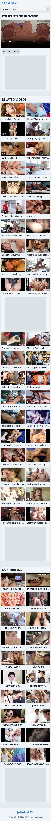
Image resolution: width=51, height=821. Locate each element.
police (16, 51)
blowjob (6, 51)
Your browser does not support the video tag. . (25, 34)
